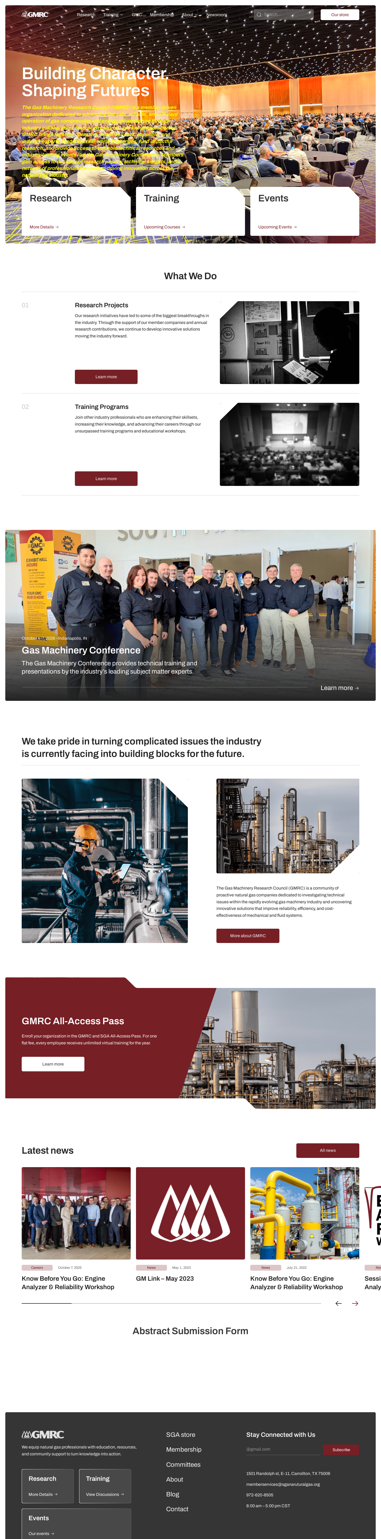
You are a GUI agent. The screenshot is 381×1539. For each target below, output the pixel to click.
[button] (338, 1273)
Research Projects (101, 305)
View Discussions (105, 1464)
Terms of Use (349, 1529)
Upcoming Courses (164, 227)
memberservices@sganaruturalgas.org (283, 1454)
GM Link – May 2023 (165, 1248)
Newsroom (216, 14)
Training (111, 14)
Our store (340, 14)
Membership (162, 14)
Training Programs (102, 392)
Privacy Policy (322, 1529)
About (187, 14)
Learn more (106, 362)
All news (328, 1120)
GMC (137, 14)
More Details (44, 227)
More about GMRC (248, 906)
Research (86, 14)
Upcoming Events (277, 227)
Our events (42, 1503)
